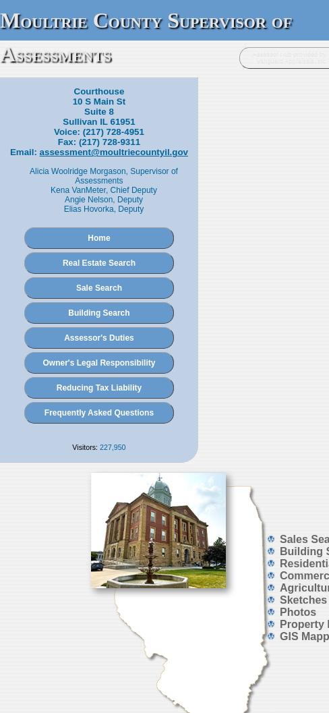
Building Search (98, 313)
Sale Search (99, 288)
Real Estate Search (99, 263)
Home (99, 238)
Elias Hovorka (89, 209)
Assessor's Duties (99, 338)
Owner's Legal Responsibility (99, 363)
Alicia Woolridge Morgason (78, 171)
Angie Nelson (89, 199)
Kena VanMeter (78, 190)
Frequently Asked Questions (99, 413)
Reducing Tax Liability (99, 388)
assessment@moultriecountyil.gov (114, 152)
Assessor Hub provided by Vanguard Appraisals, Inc (289, 58)
